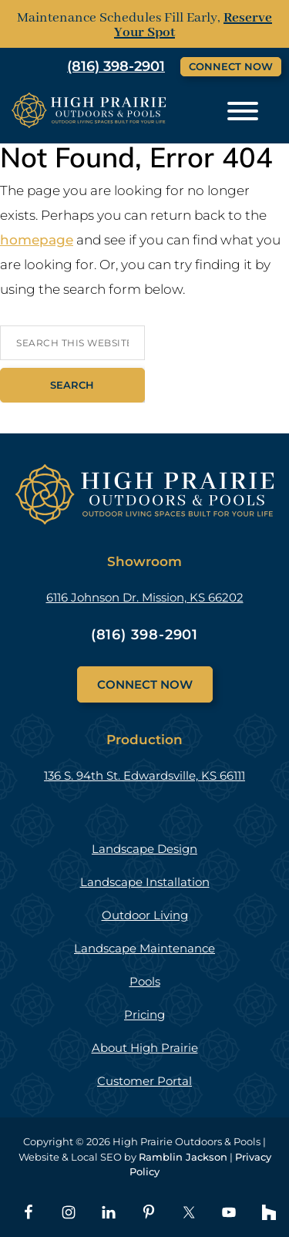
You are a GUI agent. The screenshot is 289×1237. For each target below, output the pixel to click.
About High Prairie (145, 1047)
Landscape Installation (145, 882)
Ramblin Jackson (183, 1157)
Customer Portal (144, 1081)
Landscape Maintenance (144, 948)
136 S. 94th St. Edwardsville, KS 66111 (144, 775)
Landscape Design (144, 848)
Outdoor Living (145, 915)
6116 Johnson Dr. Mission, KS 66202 (145, 597)
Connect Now (231, 66)
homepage (36, 240)
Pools (144, 981)
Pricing (144, 1014)
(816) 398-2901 (145, 635)
